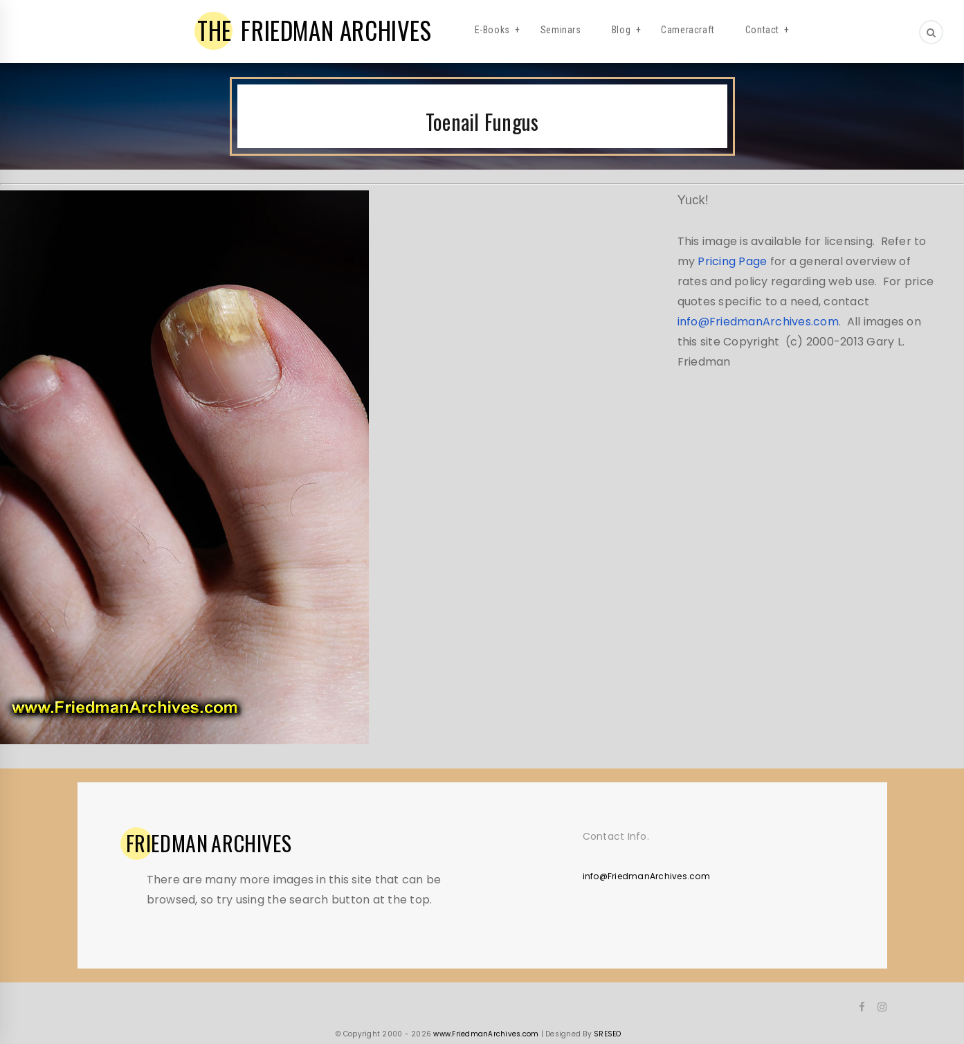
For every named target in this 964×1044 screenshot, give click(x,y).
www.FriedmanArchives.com (485, 1034)
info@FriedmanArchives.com (758, 322)
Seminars (560, 29)
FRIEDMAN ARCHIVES (314, 29)
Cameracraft (688, 29)
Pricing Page (732, 261)
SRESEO (607, 1034)
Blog (621, 29)
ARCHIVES (209, 843)
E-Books (492, 29)
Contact (762, 29)
